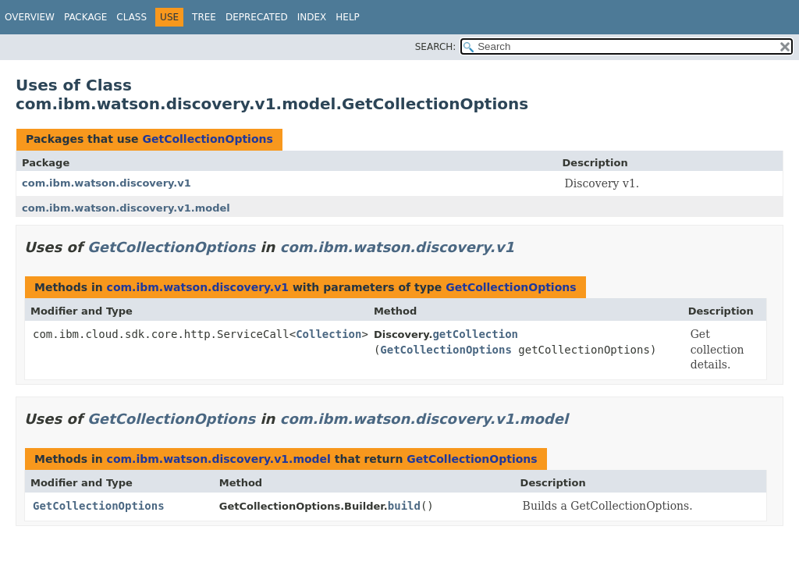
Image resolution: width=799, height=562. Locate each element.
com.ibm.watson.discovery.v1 (106, 183)
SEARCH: (435, 46)
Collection (328, 334)
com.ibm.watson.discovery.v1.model (126, 208)
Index (312, 17)
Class (131, 17)
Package (85, 17)
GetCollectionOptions (207, 139)
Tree (204, 17)
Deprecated (256, 17)
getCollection (475, 334)
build (404, 506)
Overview (30, 17)
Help (348, 17)
